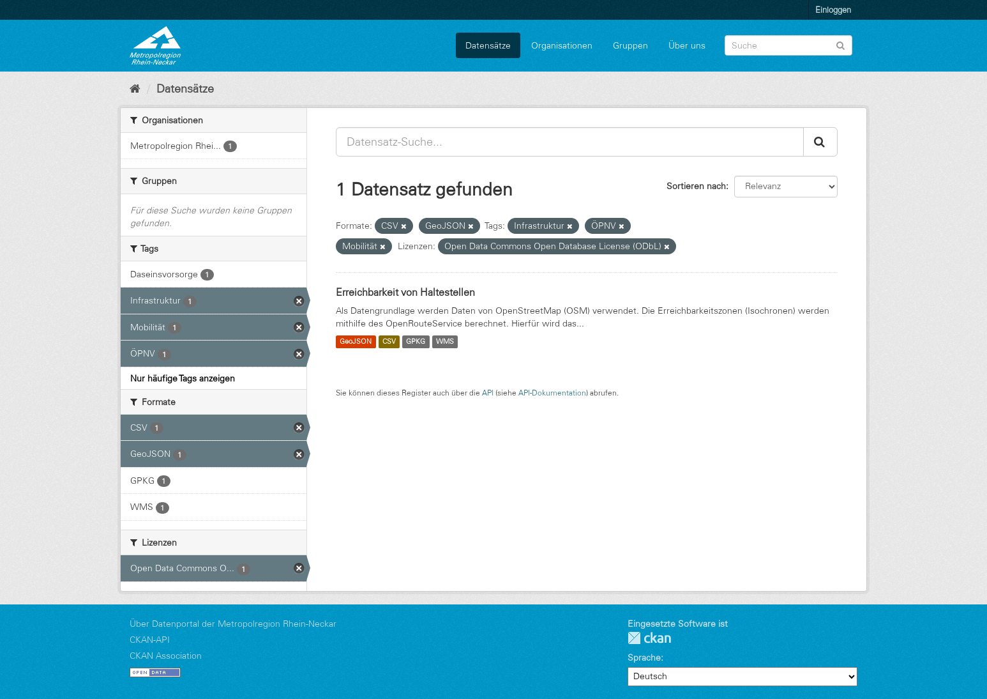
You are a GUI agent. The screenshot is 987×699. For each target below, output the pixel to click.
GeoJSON (356, 341)
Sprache (644, 657)
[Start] (135, 89)
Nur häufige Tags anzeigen (182, 378)
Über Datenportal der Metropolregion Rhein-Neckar (233, 623)
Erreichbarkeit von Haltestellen (405, 292)
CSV (389, 341)
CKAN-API (150, 639)
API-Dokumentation (552, 392)
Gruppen (630, 45)
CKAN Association (166, 655)
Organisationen (561, 45)
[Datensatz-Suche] (788, 45)
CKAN (649, 638)
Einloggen (833, 9)
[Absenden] (840, 44)
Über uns (686, 45)
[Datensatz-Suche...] (570, 142)
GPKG (415, 341)
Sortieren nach (696, 186)
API (487, 392)
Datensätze (488, 45)
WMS (445, 341)
